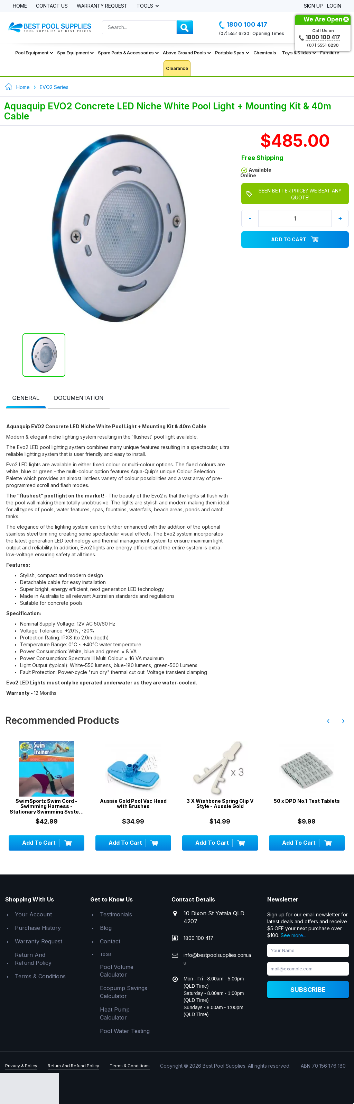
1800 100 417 (243, 24)
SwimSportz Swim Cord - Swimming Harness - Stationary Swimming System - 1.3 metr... (47, 806)
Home (20, 6)
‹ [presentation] (328, 720)
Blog (106, 927)
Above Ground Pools (187, 52)
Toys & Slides (299, 52)
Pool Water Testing (125, 1030)
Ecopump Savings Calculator (123, 992)
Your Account (33, 914)
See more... (293, 935)
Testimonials (116, 914)
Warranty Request (102, 6)
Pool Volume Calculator (116, 970)
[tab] (26, 398)
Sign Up (313, 6)
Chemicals (264, 52)
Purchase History (38, 927)
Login (334, 6)
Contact (110, 941)
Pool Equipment (34, 52)
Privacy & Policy (21, 1065)
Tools (146, 6)
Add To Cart (295, 239)
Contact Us (52, 6)
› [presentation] (343, 720)
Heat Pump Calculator (115, 1013)
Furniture (329, 52)
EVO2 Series (54, 87)
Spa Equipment (75, 52)
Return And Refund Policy (33, 958)
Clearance (177, 68)
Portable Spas (232, 52)
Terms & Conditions (40, 976)
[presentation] (26, 398)
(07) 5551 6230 (234, 33)
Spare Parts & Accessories (128, 52)
